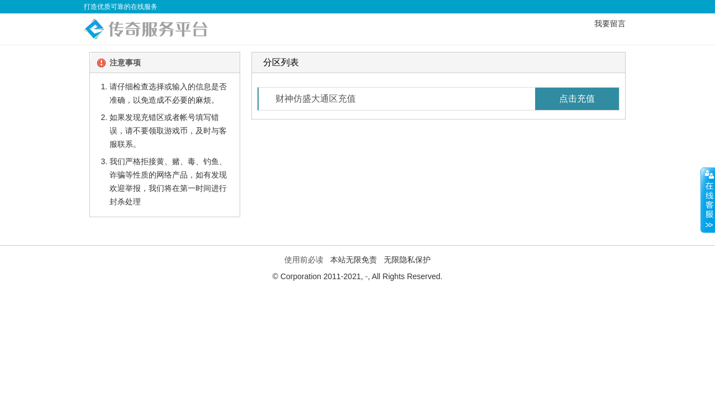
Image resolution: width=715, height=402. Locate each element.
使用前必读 (303, 259)
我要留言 (610, 23)
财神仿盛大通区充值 (447, 99)
